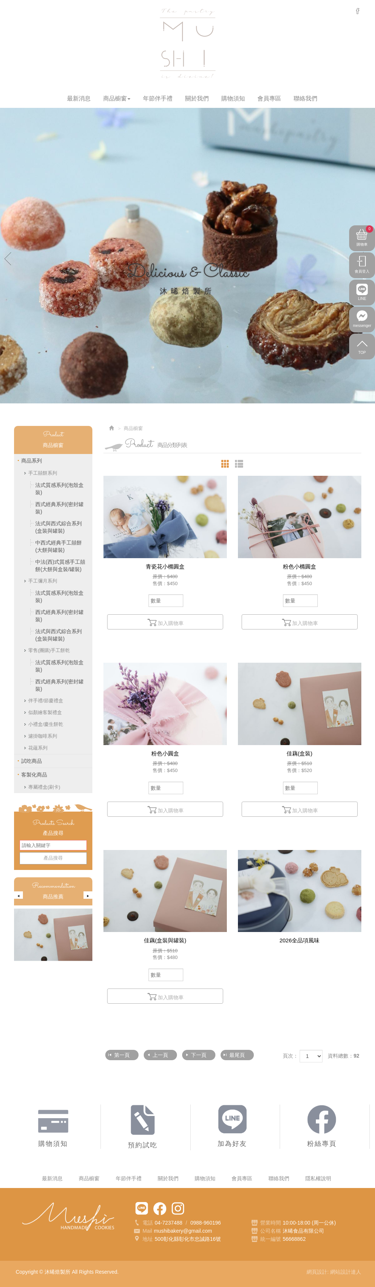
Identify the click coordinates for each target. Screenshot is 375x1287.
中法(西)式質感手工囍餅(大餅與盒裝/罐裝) (60, 565)
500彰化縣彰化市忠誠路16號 (188, 1239)
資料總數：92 (343, 1056)
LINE (362, 303)
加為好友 (141, 1208)
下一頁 (199, 1055)
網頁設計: (318, 1272)
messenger (357, 11)
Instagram (177, 1208)
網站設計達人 (345, 1272)
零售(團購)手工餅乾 (49, 650)
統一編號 (270, 1239)
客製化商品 (34, 775)
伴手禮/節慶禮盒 (46, 700)
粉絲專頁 (159, 1208)
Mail (142, 1231)
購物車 (365, 237)
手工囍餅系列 (42, 473)
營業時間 (266, 1223)
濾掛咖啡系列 (42, 736)
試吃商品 (31, 761)
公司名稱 (270, 1231)
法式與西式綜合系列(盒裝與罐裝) (58, 527)
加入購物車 (165, 622)
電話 (143, 1223)
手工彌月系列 (42, 581)
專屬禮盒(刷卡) (44, 787)
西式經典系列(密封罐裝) (59, 508)
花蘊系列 (38, 748)
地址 (143, 1239)
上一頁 (160, 1055)
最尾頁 (237, 1055)
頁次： (290, 1056)
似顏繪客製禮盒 (45, 712)
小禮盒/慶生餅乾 (46, 724)
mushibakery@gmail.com (183, 1231)
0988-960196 (205, 1223)
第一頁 (122, 1055)
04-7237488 (169, 1223)
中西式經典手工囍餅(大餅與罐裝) (58, 546)
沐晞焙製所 (188, 43)
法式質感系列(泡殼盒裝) (59, 488)
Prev (8, 258)
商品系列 (31, 461)
